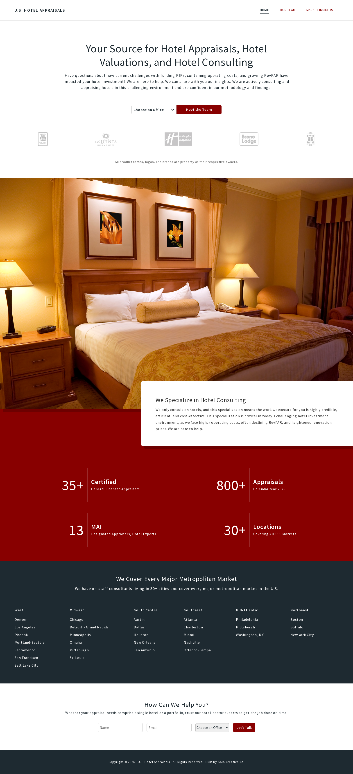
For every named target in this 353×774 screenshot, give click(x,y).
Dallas (139, 627)
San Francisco (26, 657)
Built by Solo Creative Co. (225, 762)
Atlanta (190, 619)
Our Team (287, 10)
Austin (139, 619)
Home (264, 10)
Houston (141, 634)
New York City (302, 634)
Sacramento (25, 650)
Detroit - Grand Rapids (89, 627)
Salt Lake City (26, 665)
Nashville (192, 642)
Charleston (193, 627)
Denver (21, 619)
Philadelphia (247, 619)
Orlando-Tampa (197, 650)
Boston (296, 619)
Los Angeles (25, 627)
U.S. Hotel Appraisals (39, 10)
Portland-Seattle (30, 642)
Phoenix (22, 634)
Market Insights (319, 10)
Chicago (77, 619)
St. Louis (77, 657)
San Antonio (144, 650)
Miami (189, 634)
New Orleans (145, 642)
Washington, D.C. (250, 634)
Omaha (76, 642)
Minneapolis (80, 634)
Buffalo (296, 627)
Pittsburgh (79, 650)
